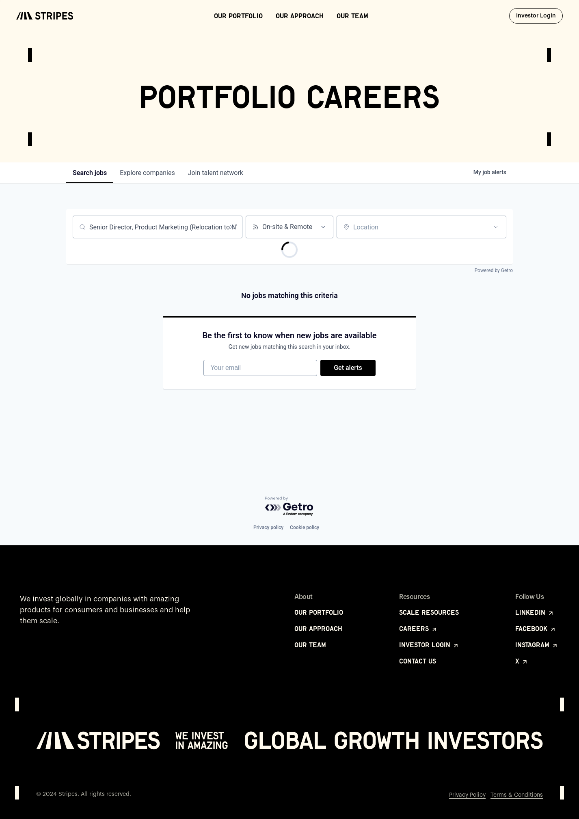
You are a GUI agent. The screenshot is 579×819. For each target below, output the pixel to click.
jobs (90, 173)
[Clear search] (232, 227)
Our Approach (300, 16)
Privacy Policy (467, 795)
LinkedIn (534, 612)
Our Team (352, 16)
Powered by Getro (494, 270)
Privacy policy (268, 527)
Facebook (535, 629)
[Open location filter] (496, 227)
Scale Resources (429, 612)
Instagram (536, 645)
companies (147, 173)
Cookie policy (304, 527)
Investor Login (539, 15)
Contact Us (417, 661)
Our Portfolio (238, 16)
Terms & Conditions (516, 795)
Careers (418, 629)
